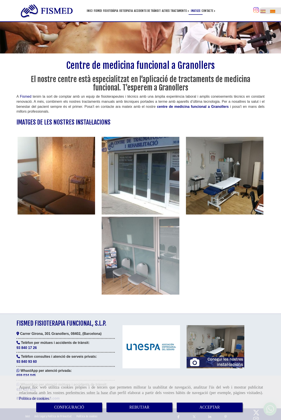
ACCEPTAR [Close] (210, 407)
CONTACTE (209, 11)
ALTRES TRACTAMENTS (176, 11)
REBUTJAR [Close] (139, 407)
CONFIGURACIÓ (69, 407)
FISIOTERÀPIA (110, 11)
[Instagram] (256, 10)
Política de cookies (34, 398)
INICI (90, 11)
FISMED (98, 11)
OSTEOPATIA (126, 11)
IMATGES (195, 11)
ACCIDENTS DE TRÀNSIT (147, 11)
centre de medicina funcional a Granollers (193, 105)
